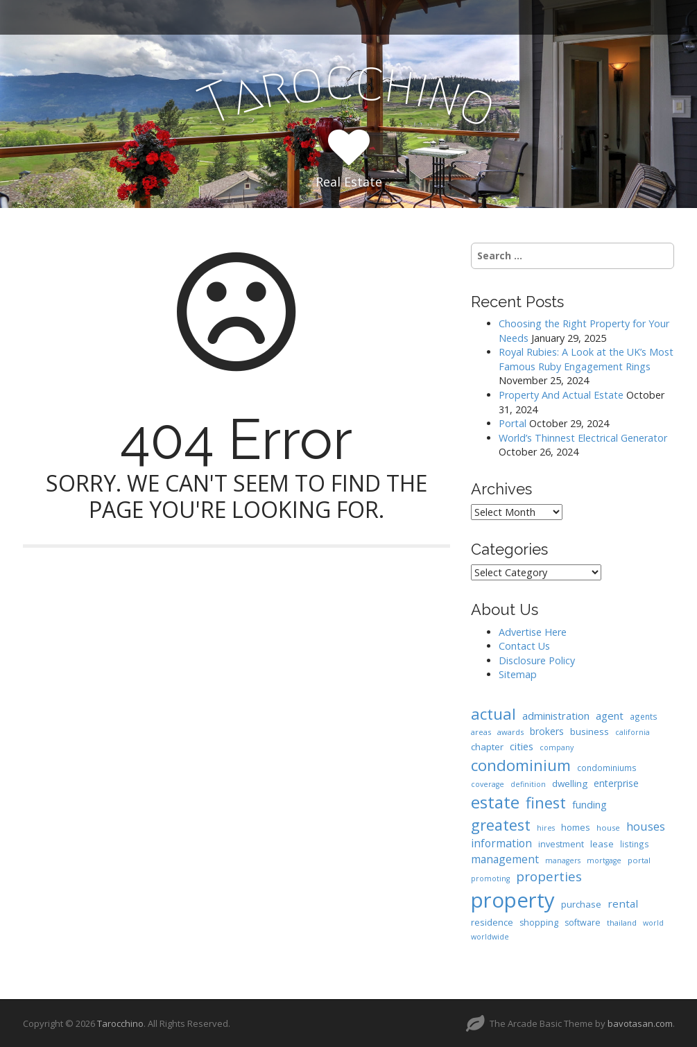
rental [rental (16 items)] (623, 903)
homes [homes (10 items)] (575, 827)
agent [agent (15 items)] (609, 715)
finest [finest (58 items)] (546, 803)
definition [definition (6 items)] (528, 784)
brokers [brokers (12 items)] (547, 731)
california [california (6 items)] (632, 732)
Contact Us (524, 645)
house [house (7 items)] (608, 827)
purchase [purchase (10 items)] (581, 904)
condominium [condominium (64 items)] (521, 765)
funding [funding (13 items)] (589, 804)
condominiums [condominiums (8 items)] (607, 767)
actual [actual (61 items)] (493, 713)
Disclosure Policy (537, 660)
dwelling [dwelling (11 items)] (569, 783)
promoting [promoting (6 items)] (490, 878)
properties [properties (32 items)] (549, 876)
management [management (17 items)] (505, 859)
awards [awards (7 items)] (510, 732)
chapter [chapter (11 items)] (487, 747)
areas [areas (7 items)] (481, 732)
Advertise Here (533, 632)
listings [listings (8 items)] (634, 843)
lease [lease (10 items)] (602, 844)
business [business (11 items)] (589, 731)
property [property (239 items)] (513, 900)
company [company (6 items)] (557, 747)
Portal (512, 423)
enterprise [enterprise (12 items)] (616, 783)
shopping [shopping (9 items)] (538, 922)
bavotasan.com (640, 1023)
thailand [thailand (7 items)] (622, 922)
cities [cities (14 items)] (521, 746)
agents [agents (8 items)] (643, 716)
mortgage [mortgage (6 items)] (604, 860)
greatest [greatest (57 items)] (501, 825)
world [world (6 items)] (653, 923)
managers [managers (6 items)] (562, 860)
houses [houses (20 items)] (645, 826)
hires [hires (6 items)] (546, 828)
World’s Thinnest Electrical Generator (583, 437)
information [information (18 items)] (501, 843)
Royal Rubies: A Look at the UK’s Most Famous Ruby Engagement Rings (586, 359)
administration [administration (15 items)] (556, 715)
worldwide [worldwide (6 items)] (490, 937)
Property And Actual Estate (561, 394)
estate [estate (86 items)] (495, 801)
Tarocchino (120, 1023)
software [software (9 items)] (583, 922)
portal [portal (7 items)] (639, 860)
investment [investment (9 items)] (561, 844)
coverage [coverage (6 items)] (487, 784)
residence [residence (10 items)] (492, 922)
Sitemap (518, 674)
